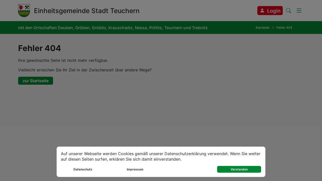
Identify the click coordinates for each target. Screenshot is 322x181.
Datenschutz (82, 169)
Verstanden (239, 169)
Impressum (135, 169)
